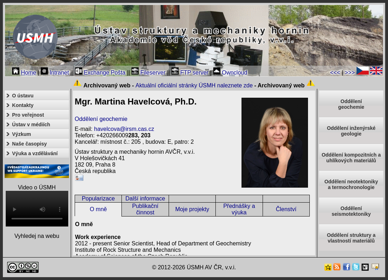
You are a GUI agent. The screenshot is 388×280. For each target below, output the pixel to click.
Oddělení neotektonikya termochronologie (351, 184)
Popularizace (98, 198)
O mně (98, 209)
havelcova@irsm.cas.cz (124, 129)
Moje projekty (192, 209)
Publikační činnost (145, 209)
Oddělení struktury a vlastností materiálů (351, 238)
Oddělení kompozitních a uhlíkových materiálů (351, 157)
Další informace (145, 198)
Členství (286, 209)
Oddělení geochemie (101, 119)
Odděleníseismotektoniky (351, 211)
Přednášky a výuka (239, 209)
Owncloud (230, 73)
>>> (350, 73)
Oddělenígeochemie (351, 104)
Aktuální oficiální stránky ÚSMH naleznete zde (194, 85)
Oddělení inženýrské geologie (351, 131)
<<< (335, 73)
